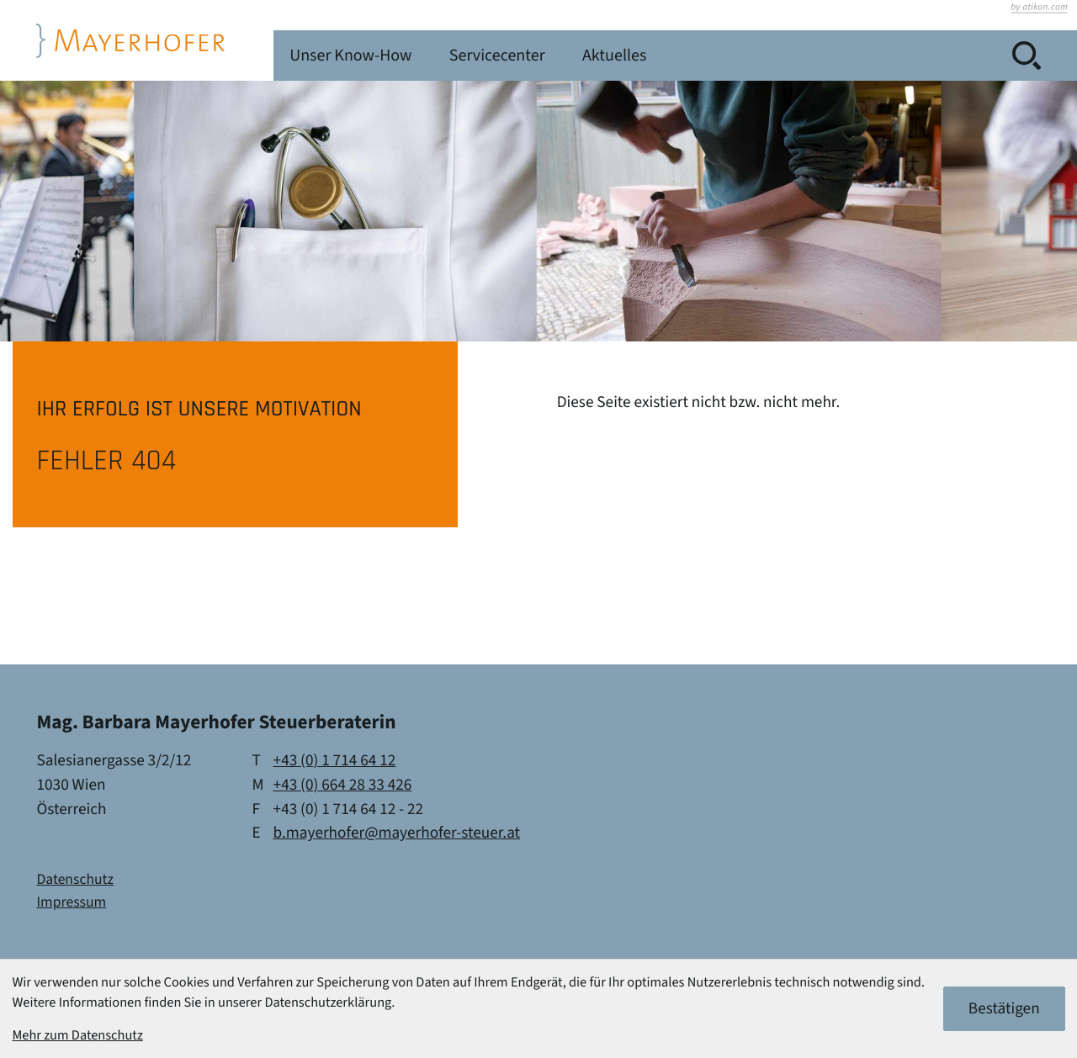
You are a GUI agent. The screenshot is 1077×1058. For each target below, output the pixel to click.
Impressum (71, 902)
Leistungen (448, 55)
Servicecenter (739, 55)
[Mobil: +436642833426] (342, 785)
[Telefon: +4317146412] (334, 761)
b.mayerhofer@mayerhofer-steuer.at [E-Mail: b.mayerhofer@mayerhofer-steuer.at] (397, 832)
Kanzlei (343, 55)
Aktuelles (859, 55)
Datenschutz (75, 880)
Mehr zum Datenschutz (77, 1035)
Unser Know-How (589, 55)
